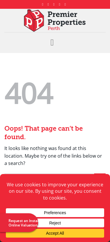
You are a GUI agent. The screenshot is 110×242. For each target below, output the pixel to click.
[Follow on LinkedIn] (60, 4)
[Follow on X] (55, 4)
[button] (54, 42)
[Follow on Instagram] (49, 4)
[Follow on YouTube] (66, 4)
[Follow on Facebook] (43, 4)
